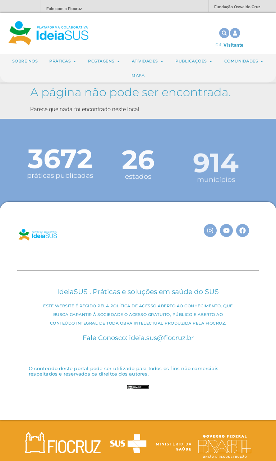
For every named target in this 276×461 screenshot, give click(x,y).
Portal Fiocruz (18, 6)
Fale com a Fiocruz (64, 8)
